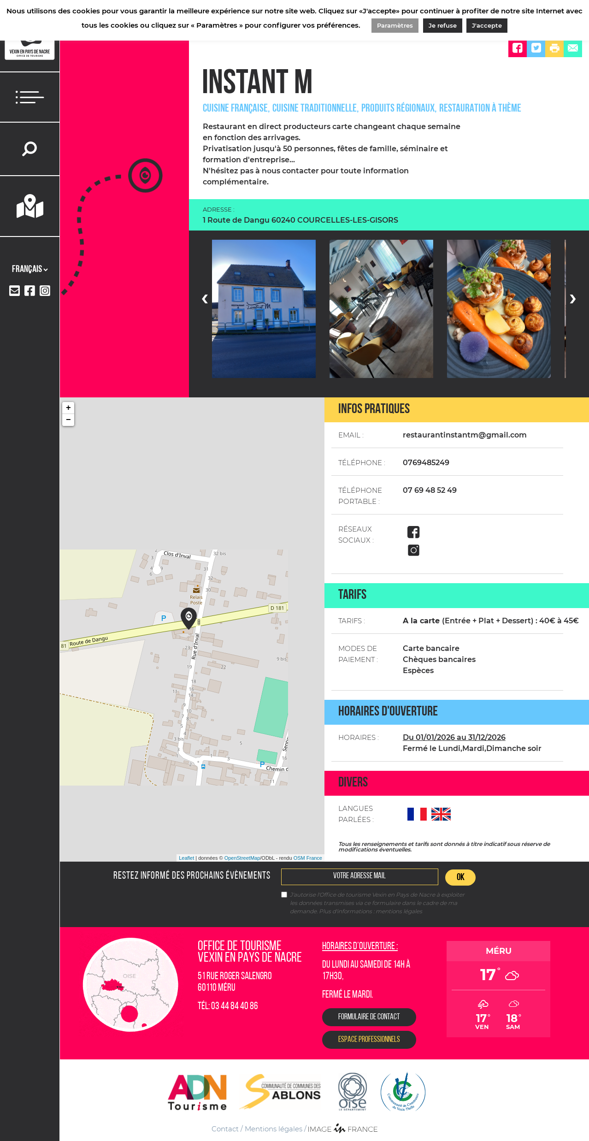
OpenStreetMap (242, 858)
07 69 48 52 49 (430, 490)
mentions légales (399, 911)
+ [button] (68, 408)
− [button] (68, 420)
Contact (225, 1128)
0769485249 (426, 462)
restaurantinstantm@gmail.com (465, 435)
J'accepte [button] (487, 25)
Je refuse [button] (443, 25)
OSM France (308, 858)
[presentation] (204, 297)
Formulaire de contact (369, 1017)
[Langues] (29, 270)
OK (460, 877)
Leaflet (186, 858)
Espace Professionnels (369, 1039)
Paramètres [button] (395, 25)
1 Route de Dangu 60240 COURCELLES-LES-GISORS (300, 220)
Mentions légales (273, 1128)
